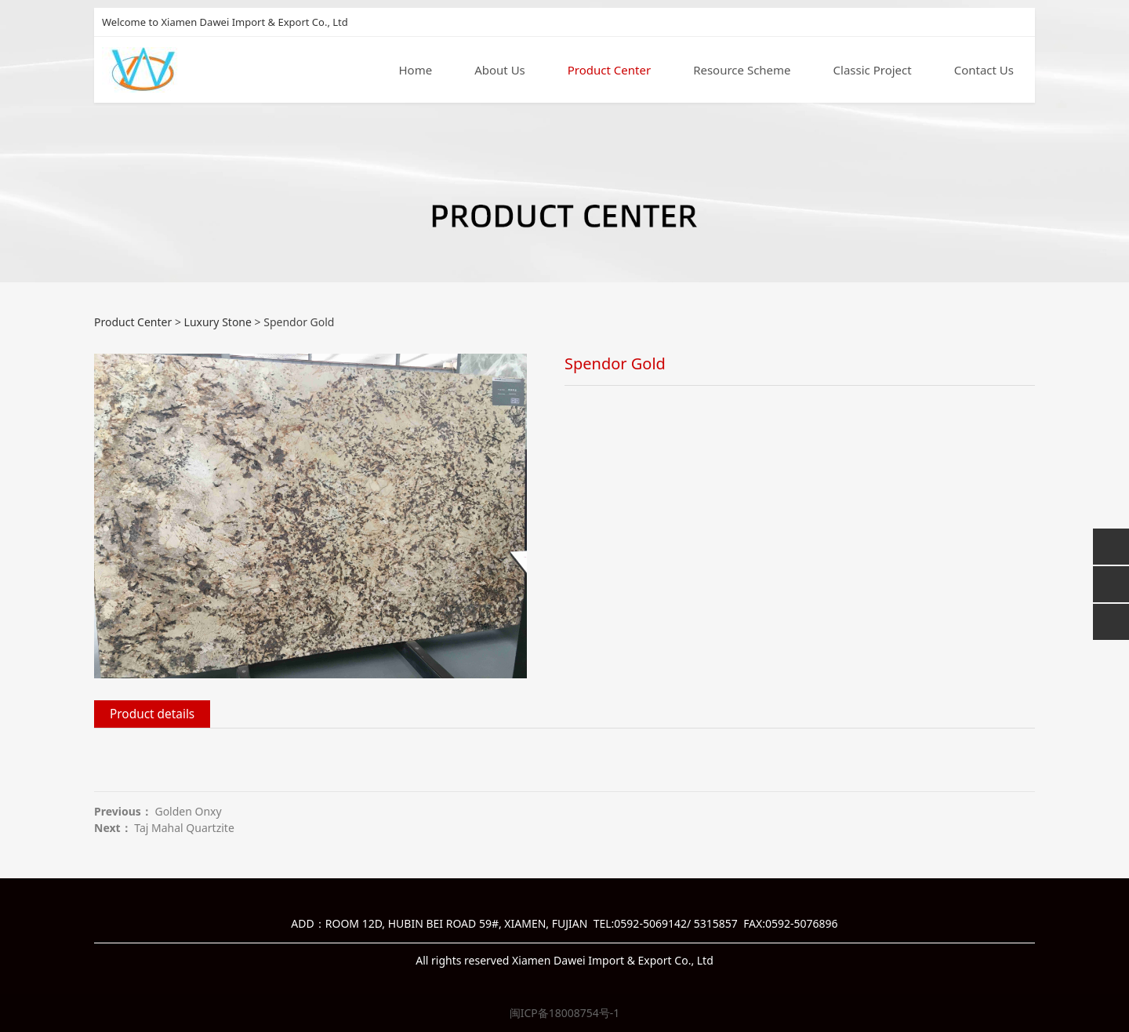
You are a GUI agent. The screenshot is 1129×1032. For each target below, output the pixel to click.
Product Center (609, 70)
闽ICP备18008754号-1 (565, 1012)
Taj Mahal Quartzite (184, 827)
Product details (152, 714)
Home (415, 70)
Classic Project (872, 70)
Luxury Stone (218, 321)
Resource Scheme (741, 70)
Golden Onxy (187, 811)
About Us (499, 70)
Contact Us (984, 70)
